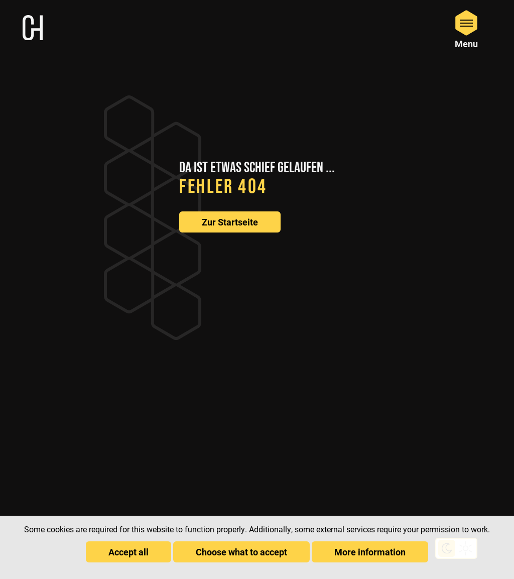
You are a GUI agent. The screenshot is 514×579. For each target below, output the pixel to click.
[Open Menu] (466, 29)
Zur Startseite (230, 222)
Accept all (128, 552)
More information (370, 552)
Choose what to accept (241, 552)
